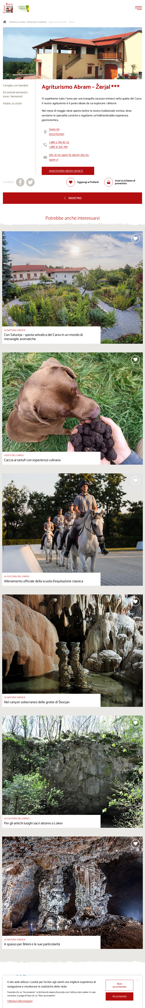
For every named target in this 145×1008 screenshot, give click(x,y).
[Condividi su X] (30, 182)
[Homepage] (8, 8)
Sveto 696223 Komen (56, 132)
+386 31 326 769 (58, 146)
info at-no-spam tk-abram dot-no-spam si (69, 157)
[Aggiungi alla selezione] (82, 182)
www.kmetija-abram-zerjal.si (66, 170)
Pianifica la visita (17, 22)
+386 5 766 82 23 (59, 142)
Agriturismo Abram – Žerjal (61, 22)
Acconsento (119, 996)
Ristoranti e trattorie (36, 22)
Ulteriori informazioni (19, 1001)
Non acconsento (119, 985)
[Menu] (138, 8)
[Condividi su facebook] (20, 182)
